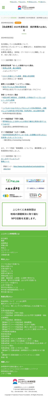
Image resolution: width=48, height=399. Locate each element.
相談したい (5, 362)
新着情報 (13, 18)
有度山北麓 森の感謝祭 (12, 68)
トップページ (5, 18)
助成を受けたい (7, 297)
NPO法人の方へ (32, 2)
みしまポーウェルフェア (10, 159)
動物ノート (5, 161)
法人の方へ (23, 2)
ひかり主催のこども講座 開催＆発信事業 (19, 76)
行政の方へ (43, 2)
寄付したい (5, 259)
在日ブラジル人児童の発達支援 (14, 87)
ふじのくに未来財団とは (10, 234)
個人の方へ (14, 2)
